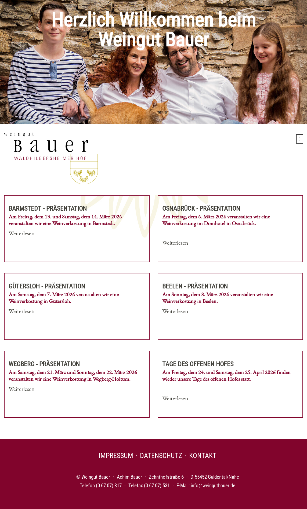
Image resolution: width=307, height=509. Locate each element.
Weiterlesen (22, 233)
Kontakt (202, 456)
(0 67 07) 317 (109, 485)
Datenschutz (161, 456)
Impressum (116, 456)
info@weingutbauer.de (213, 485)
